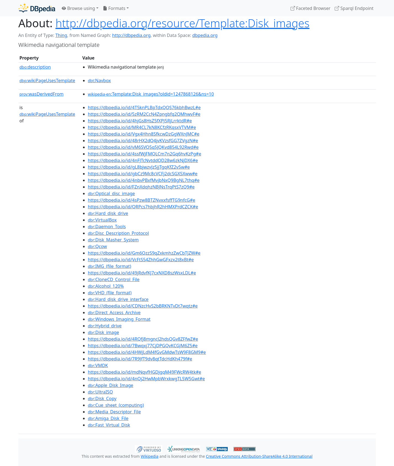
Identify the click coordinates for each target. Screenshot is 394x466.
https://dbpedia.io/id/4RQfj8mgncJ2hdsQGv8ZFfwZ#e (143, 339)
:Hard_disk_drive (108, 213)
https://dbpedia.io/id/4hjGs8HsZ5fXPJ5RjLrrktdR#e (140, 121)
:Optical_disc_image (111, 193)
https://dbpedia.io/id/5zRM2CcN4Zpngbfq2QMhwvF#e (144, 114)
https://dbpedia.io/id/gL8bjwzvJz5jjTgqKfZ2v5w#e (139, 167)
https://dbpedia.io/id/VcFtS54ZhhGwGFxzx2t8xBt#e (141, 260)
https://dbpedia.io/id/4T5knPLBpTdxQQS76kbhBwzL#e (144, 107)
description (35, 67)
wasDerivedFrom (42, 94)
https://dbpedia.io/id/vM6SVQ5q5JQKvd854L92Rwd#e (143, 147)
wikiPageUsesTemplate (47, 80)
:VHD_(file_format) (110, 293)
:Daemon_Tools (107, 226)
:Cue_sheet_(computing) (116, 405)
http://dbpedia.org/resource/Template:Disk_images (182, 23)
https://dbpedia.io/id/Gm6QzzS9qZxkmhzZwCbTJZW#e (144, 253)
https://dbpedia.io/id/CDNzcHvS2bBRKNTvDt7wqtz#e (143, 306)
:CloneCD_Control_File (114, 279)
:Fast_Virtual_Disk (109, 425)
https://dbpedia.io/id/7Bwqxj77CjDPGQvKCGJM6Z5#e (143, 346)
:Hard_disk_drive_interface (118, 299)
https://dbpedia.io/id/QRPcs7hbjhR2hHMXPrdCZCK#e (143, 207)
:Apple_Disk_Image (110, 385)
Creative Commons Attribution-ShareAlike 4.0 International (259, 456)
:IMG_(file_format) (109, 266)
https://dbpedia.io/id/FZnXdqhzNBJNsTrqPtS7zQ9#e (141, 187)
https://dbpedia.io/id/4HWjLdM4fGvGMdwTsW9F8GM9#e (147, 352)
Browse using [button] (78, 8)
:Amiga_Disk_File (108, 418)
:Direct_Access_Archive (114, 312)
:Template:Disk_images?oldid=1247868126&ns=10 (151, 94)
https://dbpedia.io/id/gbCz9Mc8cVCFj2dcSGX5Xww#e (143, 174)
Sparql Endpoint (354, 8)
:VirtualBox (102, 220)
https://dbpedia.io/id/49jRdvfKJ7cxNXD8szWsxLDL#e (142, 273)
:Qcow (97, 246)
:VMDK (98, 365)
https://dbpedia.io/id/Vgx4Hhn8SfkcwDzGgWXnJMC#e (144, 134)
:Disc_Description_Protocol (118, 233)
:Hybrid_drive (105, 326)
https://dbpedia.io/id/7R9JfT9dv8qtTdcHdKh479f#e (140, 359)
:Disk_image (103, 332)
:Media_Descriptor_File (114, 412)
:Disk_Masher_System (113, 240)
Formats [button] (114, 8)
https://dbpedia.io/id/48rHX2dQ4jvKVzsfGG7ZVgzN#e (143, 141)
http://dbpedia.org (131, 35)
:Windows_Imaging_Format (119, 319)
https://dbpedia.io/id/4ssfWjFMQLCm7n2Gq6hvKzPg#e (144, 154)
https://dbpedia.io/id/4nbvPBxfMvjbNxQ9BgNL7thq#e (144, 180)
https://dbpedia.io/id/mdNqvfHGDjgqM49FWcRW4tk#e (144, 372)
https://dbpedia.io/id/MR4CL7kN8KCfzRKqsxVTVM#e (142, 127)
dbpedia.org (205, 35)
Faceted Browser (311, 8)
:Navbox (99, 80)
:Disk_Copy (102, 398)
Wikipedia (149, 456)
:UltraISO (100, 392)
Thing (61, 35)
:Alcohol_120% (106, 286)
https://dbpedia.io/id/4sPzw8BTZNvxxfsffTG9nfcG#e (141, 200)
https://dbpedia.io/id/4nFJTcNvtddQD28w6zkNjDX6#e (143, 160)
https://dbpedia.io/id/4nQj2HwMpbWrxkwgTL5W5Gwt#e (146, 379)
